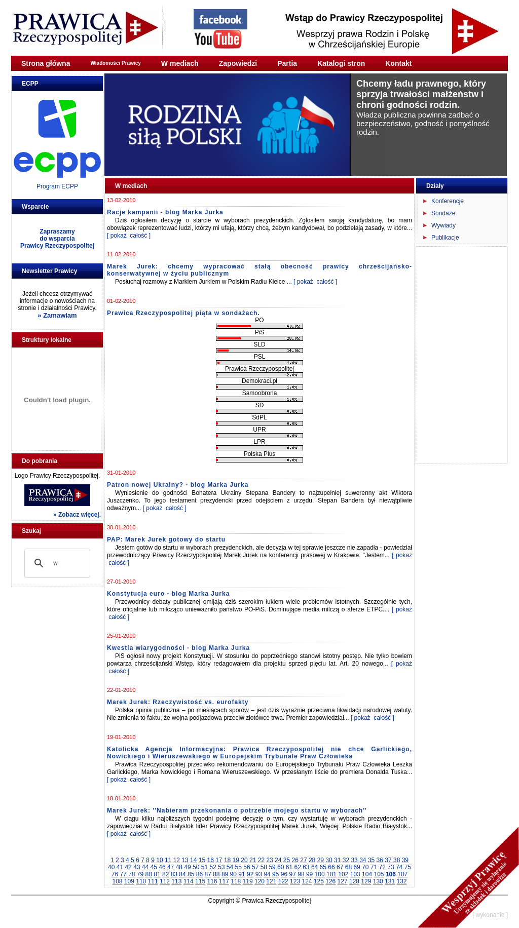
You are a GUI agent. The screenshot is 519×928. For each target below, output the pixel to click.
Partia (287, 63)
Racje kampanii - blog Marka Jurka (165, 212)
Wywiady (443, 225)
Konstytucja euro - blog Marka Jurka (168, 593)
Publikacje (445, 237)
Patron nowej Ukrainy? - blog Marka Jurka (177, 484)
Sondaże (443, 213)
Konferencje (447, 201)
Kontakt (398, 63)
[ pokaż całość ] (129, 235)
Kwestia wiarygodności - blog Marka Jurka (178, 647)
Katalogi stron (341, 63)
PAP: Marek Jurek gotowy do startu (166, 539)
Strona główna (45, 63)
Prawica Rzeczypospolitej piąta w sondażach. (183, 313)
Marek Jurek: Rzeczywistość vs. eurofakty (177, 702)
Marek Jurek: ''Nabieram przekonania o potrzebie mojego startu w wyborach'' (237, 810)
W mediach (180, 63)
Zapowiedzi (238, 63)
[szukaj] (55, 563)
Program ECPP (57, 186)
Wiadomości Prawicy (115, 63)
